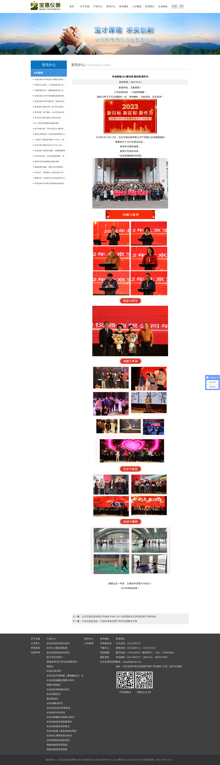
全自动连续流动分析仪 (58, 652)
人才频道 (136, 6)
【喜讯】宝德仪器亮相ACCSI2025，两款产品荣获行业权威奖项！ (50, 140)
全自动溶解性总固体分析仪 (60, 717)
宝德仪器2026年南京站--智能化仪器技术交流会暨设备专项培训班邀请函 (50, 79)
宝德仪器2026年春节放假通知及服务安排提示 (50, 183)
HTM (164, 760)
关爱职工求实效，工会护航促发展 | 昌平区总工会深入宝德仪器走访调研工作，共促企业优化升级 (50, 85)
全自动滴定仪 (53, 694)
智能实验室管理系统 (57, 749)
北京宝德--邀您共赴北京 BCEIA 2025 (47, 145)
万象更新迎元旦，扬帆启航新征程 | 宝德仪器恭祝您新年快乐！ (50, 90)
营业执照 (85, 760)
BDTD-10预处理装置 (57, 648)
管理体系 (35, 648)
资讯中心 (110, 6)
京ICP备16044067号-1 (102, 760)
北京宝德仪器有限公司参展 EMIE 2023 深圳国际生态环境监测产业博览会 (119, 616)
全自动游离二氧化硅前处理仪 (62, 731)
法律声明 (35, 652)
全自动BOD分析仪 (56, 712)
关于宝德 (84, 6)
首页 (72, 6)
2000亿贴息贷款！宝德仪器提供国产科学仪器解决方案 (109, 621)
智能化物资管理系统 (57, 745)
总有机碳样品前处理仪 (58, 740)
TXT (169, 760)
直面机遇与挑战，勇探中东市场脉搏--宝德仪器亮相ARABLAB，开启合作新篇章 (50, 167)
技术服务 (123, 6)
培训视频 (104, 652)
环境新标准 (106, 643)
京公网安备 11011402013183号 (128, 760)
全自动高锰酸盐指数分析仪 (60, 680)
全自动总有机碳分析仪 (58, 689)
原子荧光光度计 (55, 657)
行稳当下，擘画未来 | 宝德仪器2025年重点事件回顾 (50, 172)
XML (158, 760)
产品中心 (97, 6)
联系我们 (149, 6)
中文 (174, 6)
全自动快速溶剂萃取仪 (58, 726)
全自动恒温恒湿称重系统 (59, 721)
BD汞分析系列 (54, 671)
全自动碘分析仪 (55, 703)
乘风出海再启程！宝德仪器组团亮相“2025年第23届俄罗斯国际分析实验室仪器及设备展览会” (50, 134)
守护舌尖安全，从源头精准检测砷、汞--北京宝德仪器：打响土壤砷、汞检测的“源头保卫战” (50, 156)
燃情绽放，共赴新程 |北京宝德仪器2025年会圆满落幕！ (50, 178)
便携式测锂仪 (53, 685)
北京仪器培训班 (108, 662)
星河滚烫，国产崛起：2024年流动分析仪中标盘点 (50, 112)
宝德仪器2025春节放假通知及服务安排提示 (50, 96)
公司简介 (35, 643)
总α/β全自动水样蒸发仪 (58, 708)
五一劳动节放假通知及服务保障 (46, 123)
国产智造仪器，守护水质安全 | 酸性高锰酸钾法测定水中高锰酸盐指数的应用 (50, 129)
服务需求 (104, 657)
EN (181, 6)
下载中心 (104, 648)
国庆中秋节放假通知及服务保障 (46, 162)
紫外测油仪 (52, 698)
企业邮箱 (162, 6)
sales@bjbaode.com (132, 662)
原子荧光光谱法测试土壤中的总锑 (47, 118)
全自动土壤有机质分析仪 (59, 735)
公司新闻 (88, 643)
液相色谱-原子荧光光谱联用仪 (62, 662)
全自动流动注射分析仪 (58, 643)
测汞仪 (50, 666)
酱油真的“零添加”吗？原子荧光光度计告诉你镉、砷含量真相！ (50, 107)
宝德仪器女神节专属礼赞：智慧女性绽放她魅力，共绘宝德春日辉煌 (50, 101)
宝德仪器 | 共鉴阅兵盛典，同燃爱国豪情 (49, 151)
